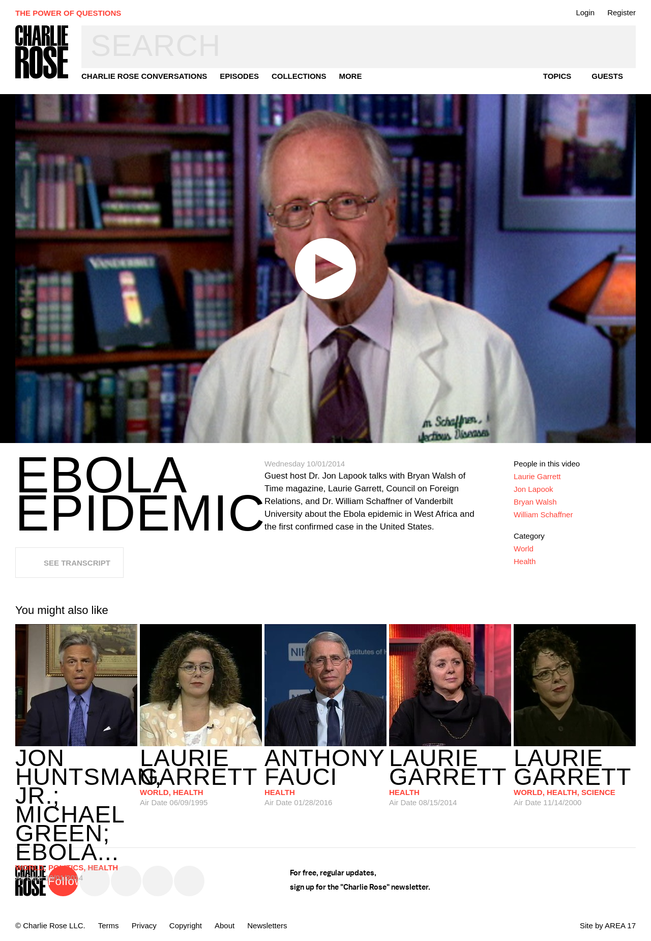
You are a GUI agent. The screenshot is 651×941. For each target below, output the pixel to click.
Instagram (157, 881)
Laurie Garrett (537, 476)
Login (585, 12)
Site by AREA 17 (608, 925)
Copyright (185, 925)
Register (621, 12)
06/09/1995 (201, 776)
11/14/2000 (575, 776)
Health (525, 561)
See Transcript (77, 562)
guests (607, 76)
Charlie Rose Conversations (144, 76)
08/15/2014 (450, 776)
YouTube (189, 881)
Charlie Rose (42, 52)
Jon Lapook (533, 489)
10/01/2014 (76, 792)
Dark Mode (619, 204)
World (524, 548)
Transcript (619, 123)
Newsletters (267, 925)
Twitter (94, 881)
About (224, 925)
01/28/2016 (325, 776)
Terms (108, 925)
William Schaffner (543, 514)
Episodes (239, 76)
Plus (619, 177)
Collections (299, 76)
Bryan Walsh (535, 501)
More (350, 76)
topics (557, 76)
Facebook (126, 881)
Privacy (144, 925)
